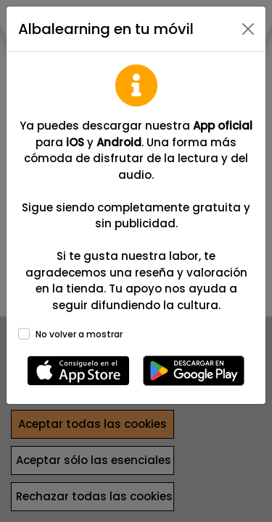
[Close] (248, 29)
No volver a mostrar (79, 334)
